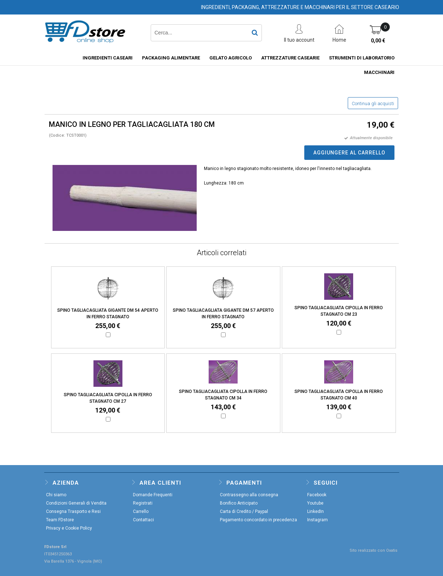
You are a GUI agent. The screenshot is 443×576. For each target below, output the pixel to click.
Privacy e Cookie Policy (69, 528)
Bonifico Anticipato (239, 503)
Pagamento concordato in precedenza (258, 519)
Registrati (142, 503)
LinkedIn (315, 511)
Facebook (316, 494)
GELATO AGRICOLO (230, 58)
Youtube (315, 503)
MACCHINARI (379, 72)
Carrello (141, 511)
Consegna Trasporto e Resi (73, 511)
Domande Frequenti (152, 494)
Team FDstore (60, 519)
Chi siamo (56, 494)
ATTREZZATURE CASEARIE (290, 58)
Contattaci (143, 519)
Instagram (317, 519)
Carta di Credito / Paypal (244, 511)
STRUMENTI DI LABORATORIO (361, 58)
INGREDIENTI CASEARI (108, 58)
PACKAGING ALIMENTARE (171, 58)
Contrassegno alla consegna (249, 494)
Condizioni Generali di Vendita (76, 503)
